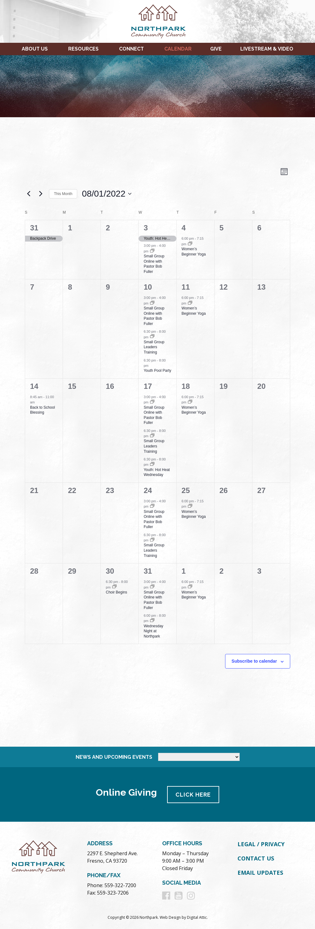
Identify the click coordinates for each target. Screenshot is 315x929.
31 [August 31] (148, 571)
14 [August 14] (34, 386)
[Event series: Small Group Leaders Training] (152, 337)
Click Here (193, 794)
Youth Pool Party (157, 370)
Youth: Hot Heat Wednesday (157, 472)
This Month (63, 194)
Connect (131, 49)
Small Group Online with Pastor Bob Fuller (154, 264)
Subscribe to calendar (254, 661)
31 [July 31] (34, 228)
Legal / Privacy (261, 844)
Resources (83, 49)
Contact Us (255, 858)
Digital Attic (197, 917)
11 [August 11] (186, 287)
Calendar (178, 49)
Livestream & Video (266, 49)
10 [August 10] (148, 287)
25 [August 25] (186, 490)
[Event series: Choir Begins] (114, 587)
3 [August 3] (146, 228)
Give (216, 49)
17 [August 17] (148, 386)
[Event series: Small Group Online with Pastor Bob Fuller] (152, 251)
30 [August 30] (110, 571)
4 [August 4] (184, 228)
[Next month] (40, 194)
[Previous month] (28, 194)
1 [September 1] (184, 571)
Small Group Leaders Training (154, 347)
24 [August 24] (148, 490)
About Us (35, 49)
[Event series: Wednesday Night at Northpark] (152, 621)
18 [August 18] (186, 386)
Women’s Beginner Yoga (194, 410)
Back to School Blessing (42, 410)
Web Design (170, 917)
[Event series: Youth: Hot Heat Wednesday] (152, 464)
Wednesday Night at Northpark (153, 631)
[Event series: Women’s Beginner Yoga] (190, 244)
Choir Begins (116, 592)
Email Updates (260, 872)
